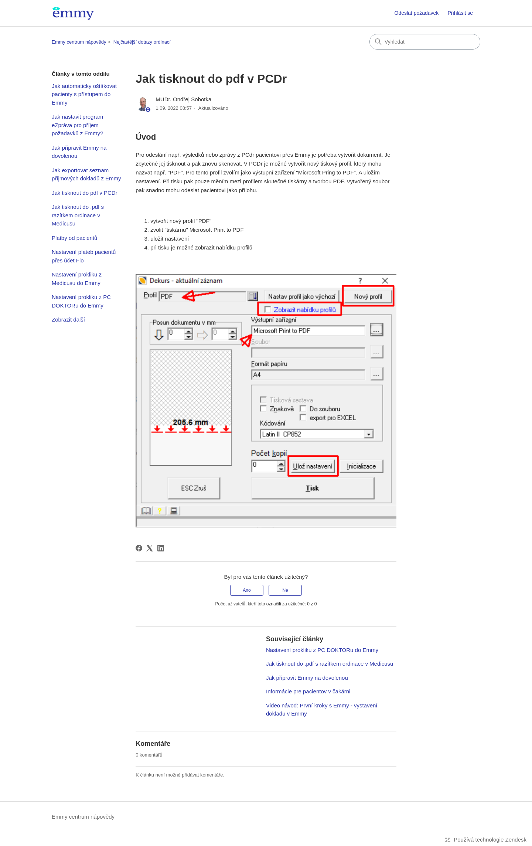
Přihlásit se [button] (460, 13)
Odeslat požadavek (417, 13)
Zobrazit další (68, 319)
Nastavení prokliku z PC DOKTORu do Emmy (81, 301)
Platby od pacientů (74, 238)
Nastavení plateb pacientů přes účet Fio (84, 256)
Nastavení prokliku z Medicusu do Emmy (77, 278)
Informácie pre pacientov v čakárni (308, 691)
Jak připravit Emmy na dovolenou (79, 152)
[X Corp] (149, 548)
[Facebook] (139, 548)
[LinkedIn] (160, 548)
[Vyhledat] (425, 41)
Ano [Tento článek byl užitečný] (246, 590)
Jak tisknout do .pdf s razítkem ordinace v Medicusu (78, 215)
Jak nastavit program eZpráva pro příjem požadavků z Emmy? (77, 124)
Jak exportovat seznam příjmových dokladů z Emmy (86, 174)
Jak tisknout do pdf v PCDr (84, 193)
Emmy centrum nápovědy (79, 42)
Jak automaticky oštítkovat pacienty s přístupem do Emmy (84, 94)
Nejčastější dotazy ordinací (142, 42)
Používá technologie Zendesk (490, 839)
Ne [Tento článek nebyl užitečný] (285, 590)
